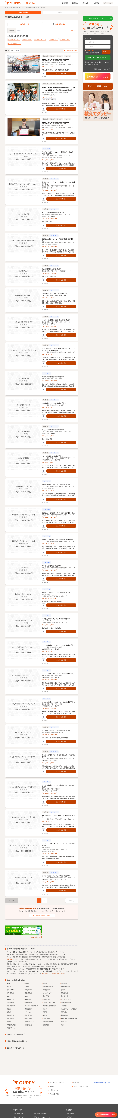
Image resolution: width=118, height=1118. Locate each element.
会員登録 (96, 3)
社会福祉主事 (10, 1006)
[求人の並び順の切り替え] (15, 50)
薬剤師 (26, 983)
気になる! (85, 3)
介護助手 (9, 1009)
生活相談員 (63, 1015)
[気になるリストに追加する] (43, 73)
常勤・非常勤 (23, 12)
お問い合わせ (54, 1090)
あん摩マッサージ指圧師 (68, 1009)
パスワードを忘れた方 (91, 52)
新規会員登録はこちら (97, 76)
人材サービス (18, 1110)
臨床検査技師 (64, 987)
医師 (7, 983)
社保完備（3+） (53, 40)
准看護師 (63, 983)
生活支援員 (9, 1019)
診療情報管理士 (47, 1022)
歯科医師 (45, 996)
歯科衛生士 (63, 996)
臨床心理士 (27, 1019)
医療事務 (45, 1025)
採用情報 (69, 1117)
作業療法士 (27, 993)
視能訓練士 (27, 990)
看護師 (44, 983)
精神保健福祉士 (65, 1003)
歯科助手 (27, 999)
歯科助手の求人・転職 (32, 7)
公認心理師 (45, 1019)
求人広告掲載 (54, 1094)
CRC (25, 996)
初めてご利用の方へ (97, 86)
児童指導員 (27, 1015)
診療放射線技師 (47, 987)
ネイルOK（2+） (65, 40)
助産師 (26, 987)
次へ (72, 900)
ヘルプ (52, 1086)
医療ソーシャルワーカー (68, 1019)
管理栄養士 (45, 990)
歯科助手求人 (30, 3)
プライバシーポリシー (80, 1086)
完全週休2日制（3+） (40, 40)
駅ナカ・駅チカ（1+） (14, 44)
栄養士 (62, 990)
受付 (61, 1025)
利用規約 (76, 1082)
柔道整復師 (27, 1009)
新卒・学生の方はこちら (100, 18)
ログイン (106, 52)
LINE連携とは (36, 937)
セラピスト (27, 1012)
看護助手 (63, 1022)
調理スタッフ (28, 1022)
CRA (7, 996)
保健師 (8, 987)
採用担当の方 (108, 3)
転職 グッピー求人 (19, 1113)
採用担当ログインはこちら (101, 69)
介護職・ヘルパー (48, 1003)
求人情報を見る (61, 73)
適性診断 (65, 3)
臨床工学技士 (10, 990)
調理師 (8, 1022)
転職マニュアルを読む (16, 1034)
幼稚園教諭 (9, 1015)
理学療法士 (9, 993)
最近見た (75, 3)
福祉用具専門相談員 (48, 1006)
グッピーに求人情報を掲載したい (52, 973)
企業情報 (69, 1110)
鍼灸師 (44, 1009)
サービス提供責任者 (30, 1006)
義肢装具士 (27, 1025)
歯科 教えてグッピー (15, 1048)
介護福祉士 (9, 1003)
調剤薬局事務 (10, 1025)
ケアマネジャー (65, 999)
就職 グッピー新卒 (19, 1117)
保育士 (44, 1012)
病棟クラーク (10, 1028)
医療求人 (52, 952)
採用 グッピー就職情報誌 (41, 1113)
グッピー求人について (57, 1082)
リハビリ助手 (46, 993)
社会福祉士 (27, 1003)
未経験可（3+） (27, 40)
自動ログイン (91, 50)
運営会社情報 (71, 1113)
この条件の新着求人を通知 (42, 915)
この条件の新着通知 (70, 50)
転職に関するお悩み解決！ (18, 1041)
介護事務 (63, 1006)
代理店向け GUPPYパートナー (42, 1117)
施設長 (44, 1015)
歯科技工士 (9, 999)
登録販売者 (45, 999)
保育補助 (63, 1012)
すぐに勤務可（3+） (14, 40)
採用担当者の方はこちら (103, 1083)
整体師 (8, 1012)
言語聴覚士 (63, 993)
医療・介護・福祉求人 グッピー (14, 7)
